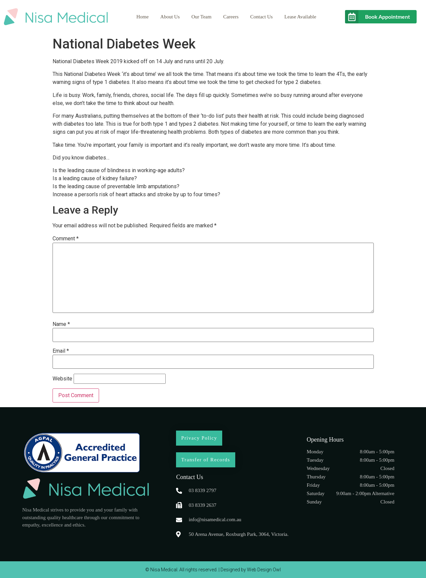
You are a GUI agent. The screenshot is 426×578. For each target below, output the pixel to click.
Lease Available (300, 16)
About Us (170, 16)
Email (61, 351)
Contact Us (261, 16)
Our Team (201, 16)
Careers (231, 16)
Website (62, 378)
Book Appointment (387, 16)
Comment (66, 238)
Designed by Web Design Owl (251, 569)
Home (142, 16)
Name (61, 324)
